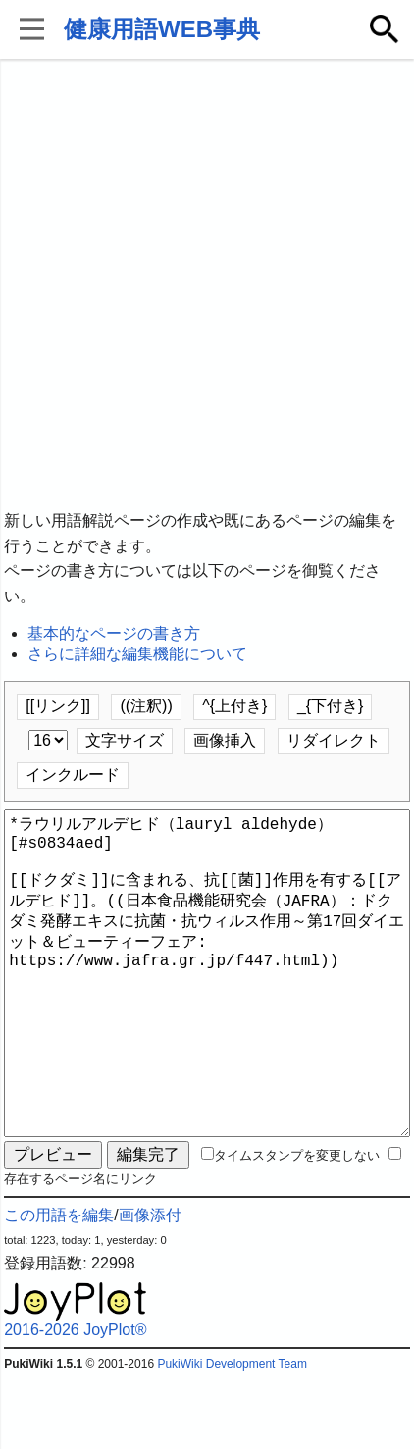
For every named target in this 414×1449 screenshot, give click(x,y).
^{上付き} (234, 706)
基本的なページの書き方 (113, 633)
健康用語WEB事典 (162, 29)
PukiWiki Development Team (232, 1434)
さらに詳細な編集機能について (137, 654)
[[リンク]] (58, 706)
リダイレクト (333, 740)
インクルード (73, 774)
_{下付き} (330, 706)
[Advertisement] (207, 285)
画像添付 (150, 1285)
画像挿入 (224, 740)
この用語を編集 (59, 1285)
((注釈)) (146, 706)
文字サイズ (124, 740)
